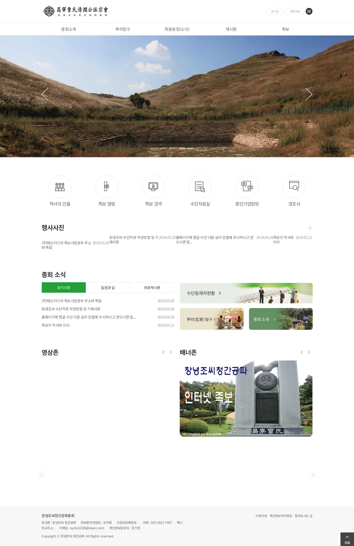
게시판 (231, 29)
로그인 (275, 11)
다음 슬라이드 (309, 94)
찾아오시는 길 (303, 515)
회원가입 (295, 11)
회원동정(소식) (177, 29)
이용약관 (261, 515)
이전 (163, 352)
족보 (285, 29)
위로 (347, 542)
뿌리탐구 (122, 29)
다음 (170, 352)
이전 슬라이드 (45, 94)
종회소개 (68, 29)
